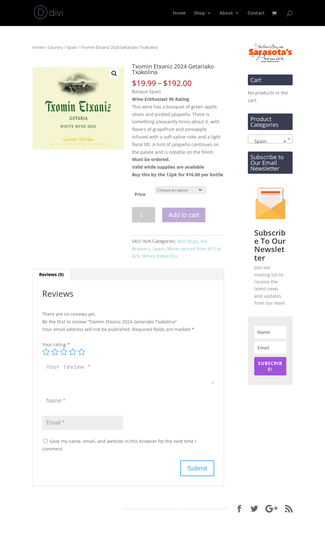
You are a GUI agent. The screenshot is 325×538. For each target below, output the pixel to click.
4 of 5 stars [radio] (72, 352)
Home (179, 13)
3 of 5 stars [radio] (64, 352)
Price (140, 194)
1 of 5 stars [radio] (46, 352)
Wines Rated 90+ (160, 256)
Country (55, 47)
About (226, 13)
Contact (256, 13)
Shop (199, 13)
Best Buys (187, 241)
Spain (72, 47)
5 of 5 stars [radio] (81, 352)
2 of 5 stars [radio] (55, 352)
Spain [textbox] (268, 141)
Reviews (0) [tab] (51, 274)
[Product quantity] (143, 215)
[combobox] (270, 138)
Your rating (56, 344)
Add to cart (184, 214)
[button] (114, 73)
